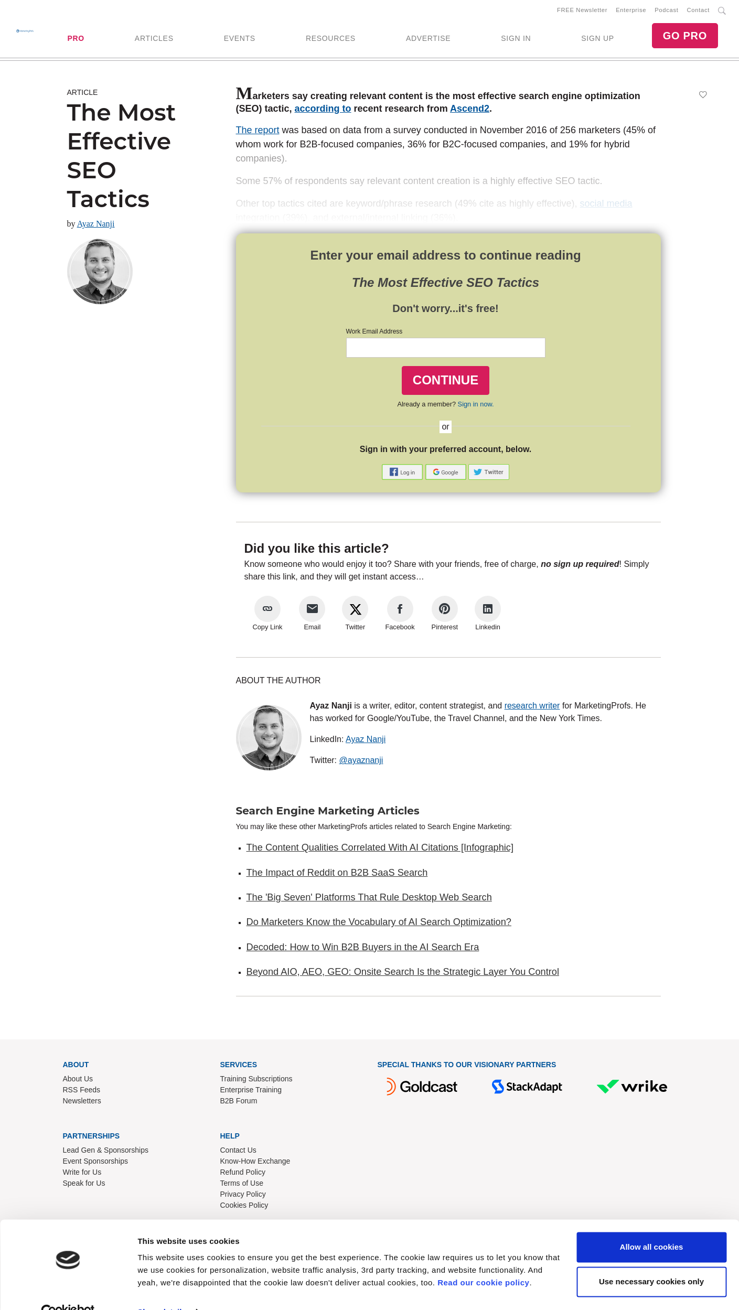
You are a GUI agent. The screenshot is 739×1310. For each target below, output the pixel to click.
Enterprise (631, 11)
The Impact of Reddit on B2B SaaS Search (337, 874)
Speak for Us (84, 1185)
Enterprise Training (251, 1092)
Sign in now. (476, 406)
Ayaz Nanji (96, 225)
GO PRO (685, 36)
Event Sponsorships (95, 1163)
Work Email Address (374, 333)
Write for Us (82, 1174)
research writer (532, 707)
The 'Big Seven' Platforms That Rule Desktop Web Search (369, 899)
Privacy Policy (243, 1196)
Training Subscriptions (256, 1081)
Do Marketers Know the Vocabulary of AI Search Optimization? (379, 924)
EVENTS (239, 39)
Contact (698, 11)
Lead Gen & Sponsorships (105, 1152)
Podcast (666, 11)
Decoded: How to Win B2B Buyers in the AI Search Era (363, 949)
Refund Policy (242, 1174)
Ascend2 (469, 110)
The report (258, 132)
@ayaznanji (361, 762)
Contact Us (238, 1152)
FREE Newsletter (582, 11)
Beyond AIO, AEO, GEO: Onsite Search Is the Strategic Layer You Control (403, 974)
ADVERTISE (428, 39)
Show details (161, 1289)
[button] (403, 473)
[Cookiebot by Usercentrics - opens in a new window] (68, 1289)
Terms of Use (241, 1185)
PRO (75, 39)
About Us (78, 1081)
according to (323, 110)
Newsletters (82, 1103)
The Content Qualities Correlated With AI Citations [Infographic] (380, 849)
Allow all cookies (651, 1224)
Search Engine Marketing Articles (328, 813)
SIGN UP (597, 39)
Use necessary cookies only (651, 1258)
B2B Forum (239, 1103)
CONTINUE (445, 382)
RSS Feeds (82, 1092)
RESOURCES (331, 39)
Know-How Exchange (255, 1163)
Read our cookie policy (483, 1260)
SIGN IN (516, 39)
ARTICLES (154, 39)
